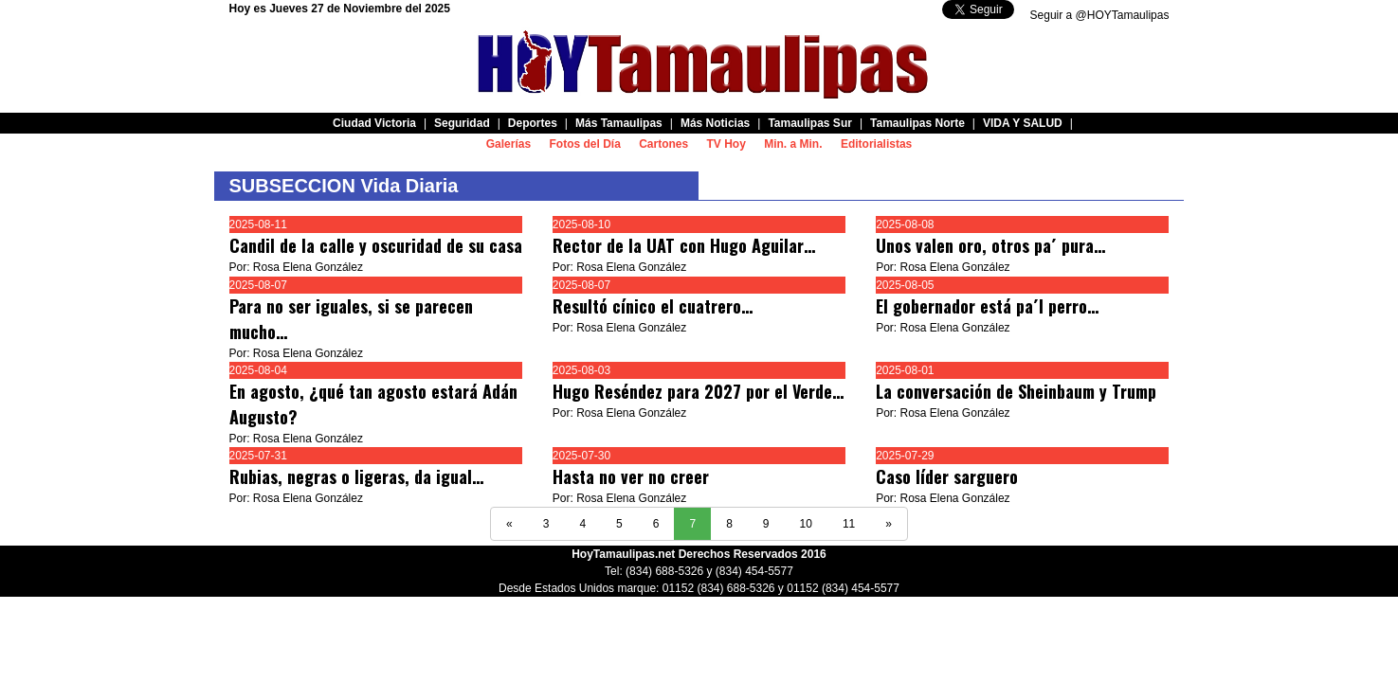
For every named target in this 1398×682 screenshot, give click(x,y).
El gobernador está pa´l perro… (987, 306)
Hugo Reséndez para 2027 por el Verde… (698, 391)
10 (806, 523)
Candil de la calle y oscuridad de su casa (375, 245)
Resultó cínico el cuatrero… (653, 306)
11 (849, 523)
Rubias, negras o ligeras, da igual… (356, 476)
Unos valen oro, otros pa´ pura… (990, 245)
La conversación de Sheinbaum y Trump (1016, 391)
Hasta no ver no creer (631, 476)
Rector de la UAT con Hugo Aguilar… (684, 245)
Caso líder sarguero (949, 476)
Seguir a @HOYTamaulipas (1100, 15)
